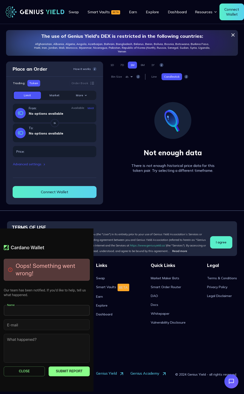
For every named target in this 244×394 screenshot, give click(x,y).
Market (55, 95)
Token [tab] (33, 83)
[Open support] (231, 381)
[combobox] (129, 76)
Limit (27, 95)
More (81, 95)
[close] (233, 35)
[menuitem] (74, 12)
